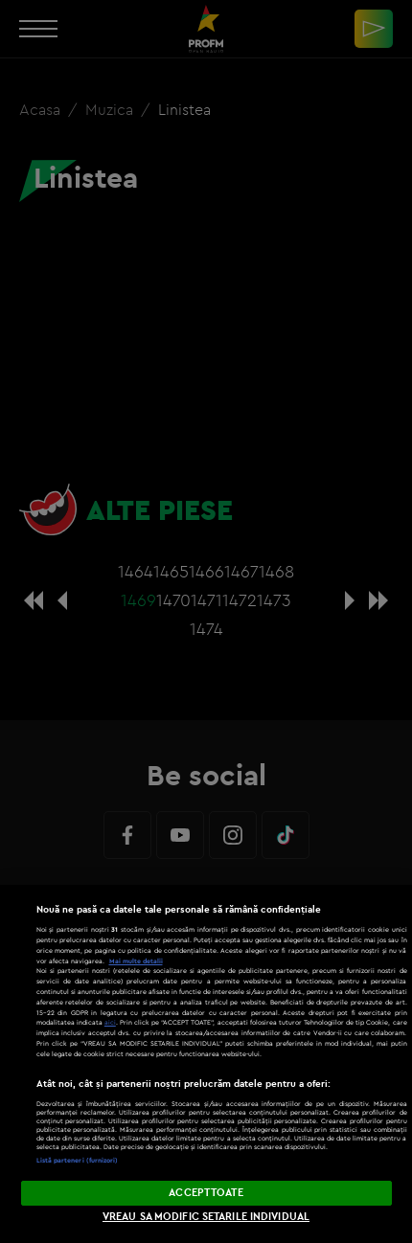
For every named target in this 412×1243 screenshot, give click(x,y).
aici (110, 1022)
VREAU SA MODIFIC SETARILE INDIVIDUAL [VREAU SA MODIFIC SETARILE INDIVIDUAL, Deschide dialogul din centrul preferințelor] (206, 1216)
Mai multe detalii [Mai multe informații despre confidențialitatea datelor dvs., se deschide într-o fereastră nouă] (136, 961)
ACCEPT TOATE (205, 1192)
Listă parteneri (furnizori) (77, 1160)
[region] (206, 1064)
